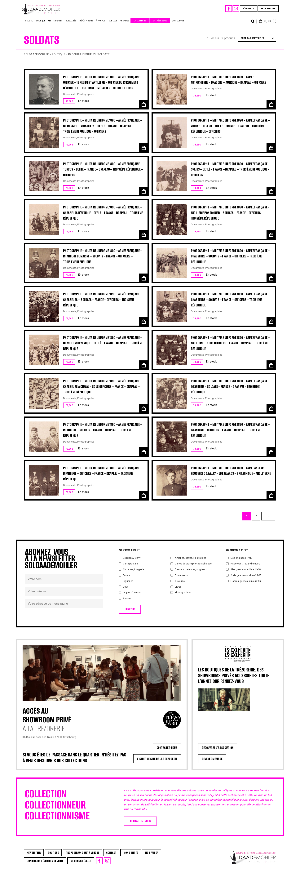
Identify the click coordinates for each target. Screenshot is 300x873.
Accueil (29, 24)
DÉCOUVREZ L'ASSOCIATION (217, 751)
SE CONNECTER (265, 10)
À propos (100, 24)
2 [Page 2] (256, 520)
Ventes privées (55, 24)
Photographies (85, 97)
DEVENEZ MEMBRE (212, 762)
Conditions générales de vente (45, 865)
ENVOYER (130, 613)
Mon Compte (178, 24)
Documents (69, 97)
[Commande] (257, 42)
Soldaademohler (36, 58)
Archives (124, 24)
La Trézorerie (160, 24)
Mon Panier (151, 856)
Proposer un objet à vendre (82, 856)
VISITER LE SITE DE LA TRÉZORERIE (157, 762)
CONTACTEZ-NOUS (167, 751)
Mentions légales (80, 865)
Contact (112, 24)
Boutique (40, 24)
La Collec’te (140, 24)
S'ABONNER (245, 10)
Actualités (71, 24)
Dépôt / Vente (86, 24)
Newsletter (34, 856)
